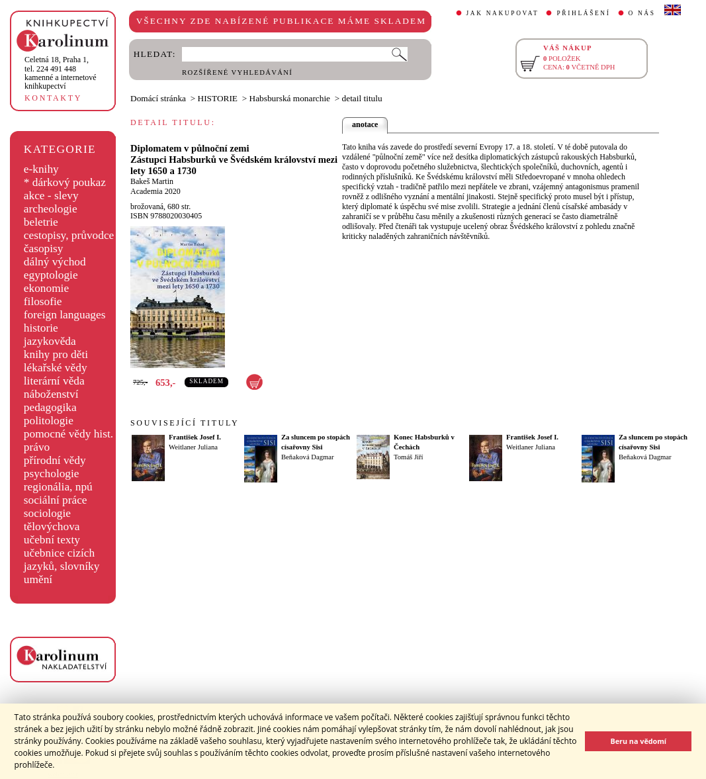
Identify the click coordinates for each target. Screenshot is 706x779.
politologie (48, 420)
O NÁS (642, 13)
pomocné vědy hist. (68, 434)
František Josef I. (195, 437)
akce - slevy (51, 195)
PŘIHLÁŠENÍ (583, 13)
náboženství (51, 394)
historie (41, 328)
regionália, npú (58, 487)
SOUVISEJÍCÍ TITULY (184, 423)
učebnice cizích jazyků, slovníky (62, 560)
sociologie (47, 513)
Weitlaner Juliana (193, 447)
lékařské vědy (55, 367)
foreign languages (65, 314)
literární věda (54, 381)
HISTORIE (218, 98)
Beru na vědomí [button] (638, 741)
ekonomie (46, 288)
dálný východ (55, 261)
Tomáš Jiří (408, 457)
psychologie (51, 473)
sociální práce (55, 500)
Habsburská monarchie (290, 98)
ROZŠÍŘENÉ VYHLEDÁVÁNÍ (237, 72)
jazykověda (50, 341)
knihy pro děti (56, 354)
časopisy (44, 248)
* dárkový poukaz (65, 182)
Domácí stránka (158, 98)
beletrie (41, 222)
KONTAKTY (53, 98)
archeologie (50, 209)
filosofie (43, 301)
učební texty (52, 539)
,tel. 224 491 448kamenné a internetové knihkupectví (60, 73)
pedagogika (50, 407)
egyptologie (51, 275)
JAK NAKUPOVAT (502, 13)
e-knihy (41, 169)
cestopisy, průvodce (69, 235)
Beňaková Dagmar (307, 457)
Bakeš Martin (151, 181)
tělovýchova (52, 526)
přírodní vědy (55, 460)
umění (38, 579)
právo (37, 447)
